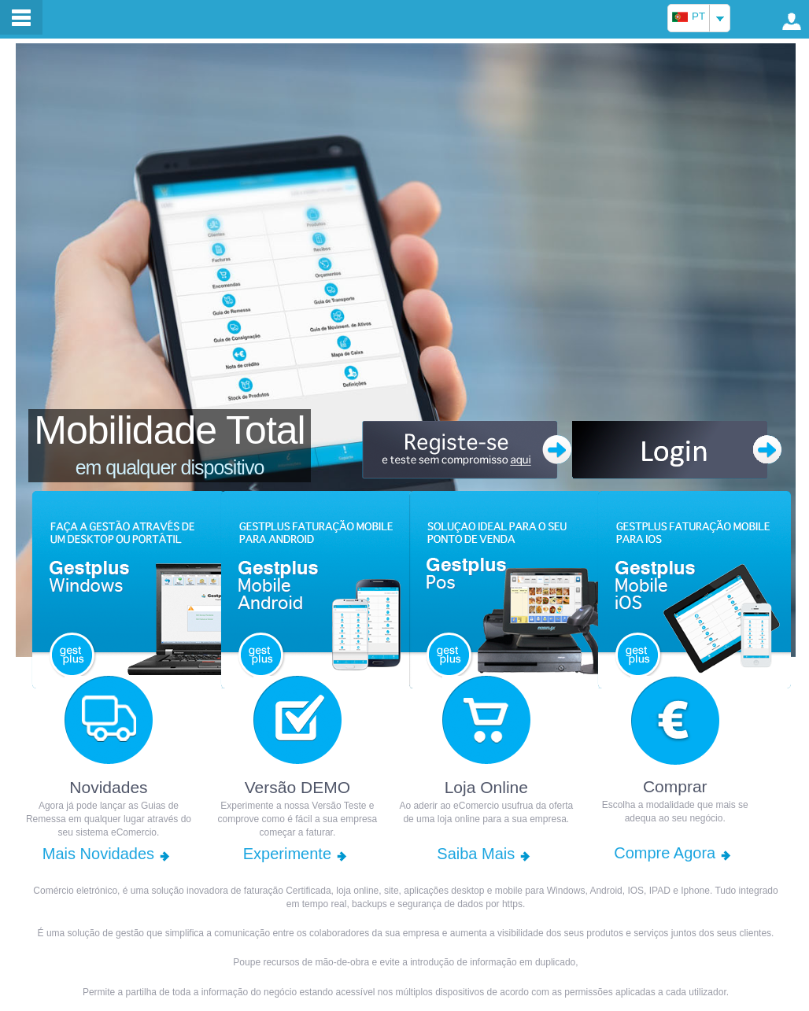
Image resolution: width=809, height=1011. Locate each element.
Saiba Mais (476, 853)
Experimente (287, 853)
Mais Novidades (98, 853)
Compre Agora (664, 853)
